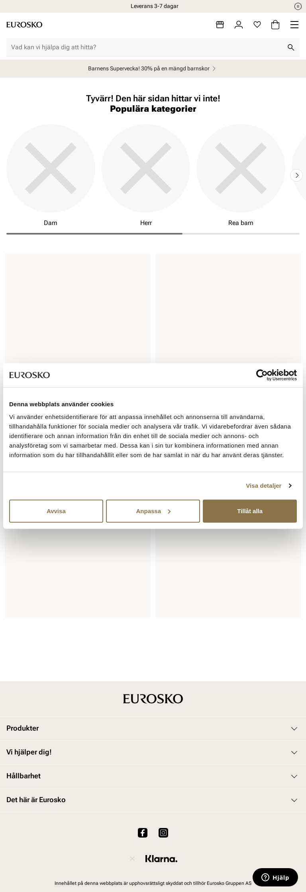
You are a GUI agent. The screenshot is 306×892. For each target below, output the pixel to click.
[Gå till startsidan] (24, 25)
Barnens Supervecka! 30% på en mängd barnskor (153, 68)
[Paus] (298, 6)
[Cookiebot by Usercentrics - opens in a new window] (262, 375)
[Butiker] (220, 25)
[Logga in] (238, 25)
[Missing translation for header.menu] (294, 25)
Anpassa (153, 510)
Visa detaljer (263, 485)
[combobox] (146, 47)
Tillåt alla (250, 510)
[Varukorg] (275, 25)
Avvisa (56, 510)
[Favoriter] (257, 25)
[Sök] (291, 47)
